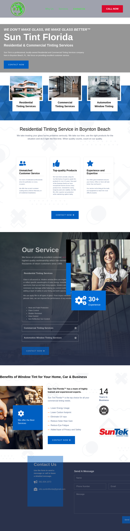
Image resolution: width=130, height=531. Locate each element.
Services (63, 9)
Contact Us (79, 9)
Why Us (49, 9)
